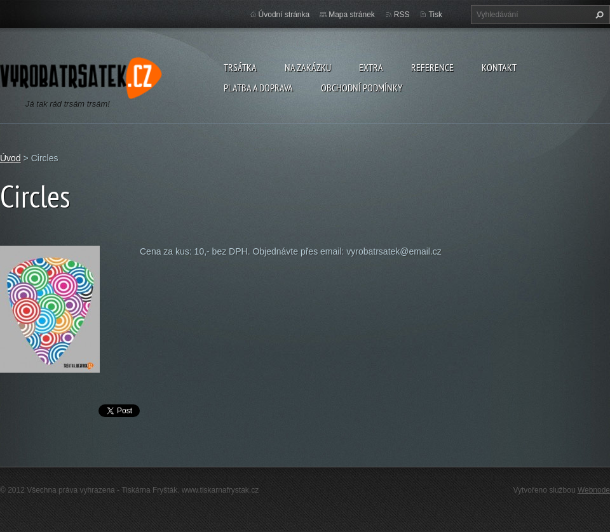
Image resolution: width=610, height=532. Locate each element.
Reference (432, 67)
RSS (402, 14)
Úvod (10, 158)
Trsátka (240, 67)
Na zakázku (308, 67)
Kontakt (499, 67)
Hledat (597, 14)
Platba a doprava (258, 87)
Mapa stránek (352, 14)
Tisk (435, 14)
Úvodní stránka (284, 14)
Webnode (594, 490)
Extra (371, 67)
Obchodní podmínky (361, 87)
